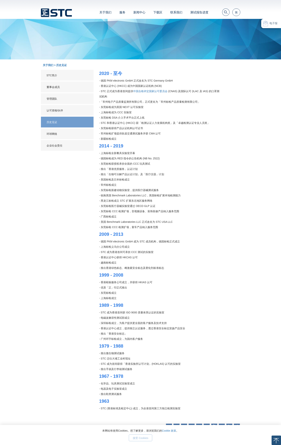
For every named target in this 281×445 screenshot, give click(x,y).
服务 (122, 12)
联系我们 (176, 12)
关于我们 (105, 12)
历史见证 (61, 65)
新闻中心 (139, 12)
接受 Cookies (140, 438)
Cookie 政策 (169, 430)
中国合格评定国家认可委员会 (150, 91)
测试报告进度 (199, 12)
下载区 (157, 12)
